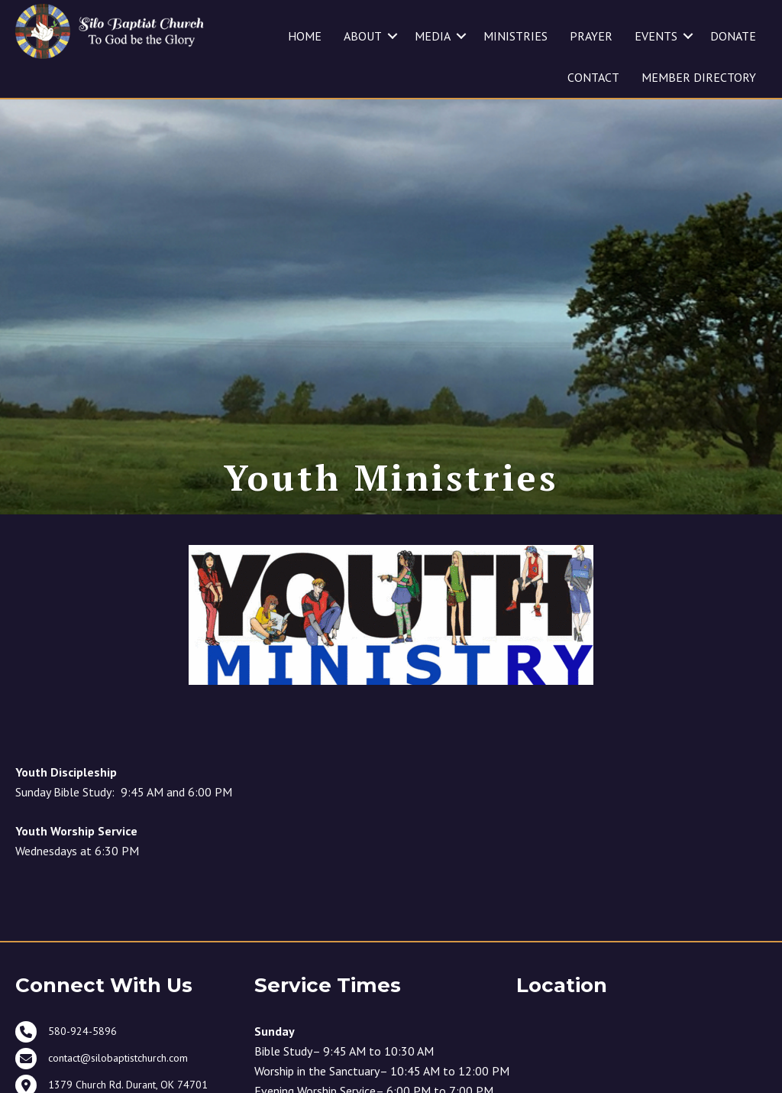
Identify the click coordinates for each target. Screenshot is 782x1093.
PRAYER (591, 36)
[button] (392, 36)
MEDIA (433, 36)
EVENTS (656, 36)
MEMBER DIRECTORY (698, 77)
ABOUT (363, 36)
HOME (305, 36)
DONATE (733, 36)
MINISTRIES (515, 36)
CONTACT (593, 77)
